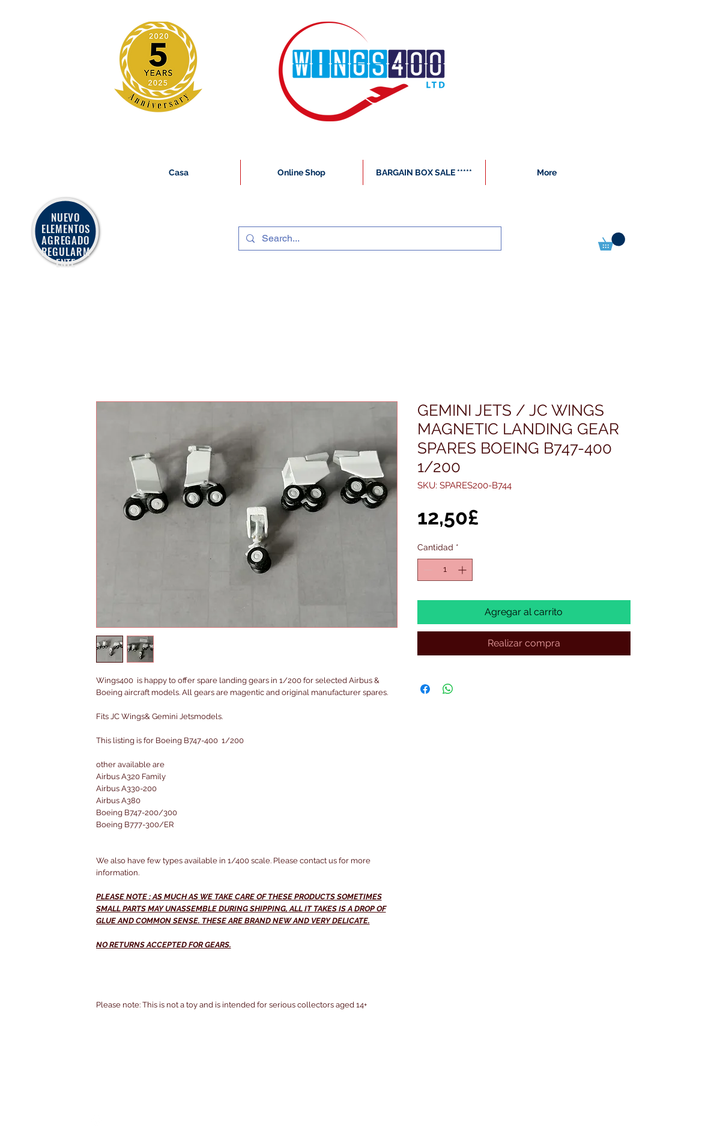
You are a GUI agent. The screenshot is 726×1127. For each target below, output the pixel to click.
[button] (611, 241)
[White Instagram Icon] (96, 1120)
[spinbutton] (445, 569)
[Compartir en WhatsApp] (448, 689)
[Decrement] (426, 569)
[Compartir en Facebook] (425, 689)
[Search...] (369, 238)
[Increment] (463, 569)
